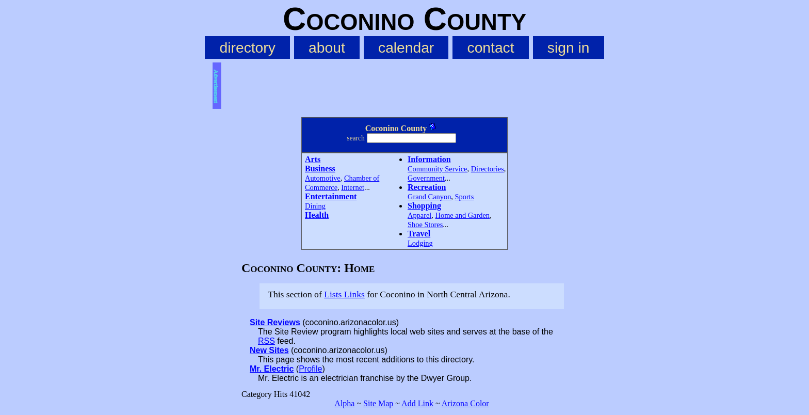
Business (320, 168)
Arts (312, 159)
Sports (464, 197)
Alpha (344, 403)
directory (248, 47)
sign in (568, 47)
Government (426, 178)
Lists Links (344, 294)
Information (429, 159)
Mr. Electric (272, 368)
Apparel (419, 215)
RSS (266, 341)
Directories (487, 169)
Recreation (427, 187)
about (327, 47)
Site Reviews (275, 322)
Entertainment (331, 196)
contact (490, 47)
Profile (310, 368)
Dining (315, 206)
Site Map (378, 403)
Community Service (437, 169)
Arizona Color (465, 403)
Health (317, 215)
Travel (419, 233)
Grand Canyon (429, 197)
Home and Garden (462, 215)
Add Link (417, 403)
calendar (406, 47)
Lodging (420, 243)
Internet (352, 187)
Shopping (424, 205)
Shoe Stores (425, 224)
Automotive (323, 178)
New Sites (269, 350)
